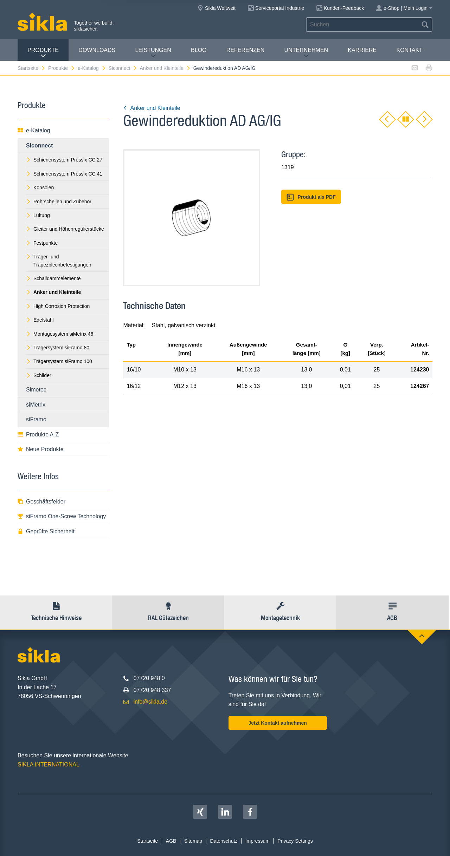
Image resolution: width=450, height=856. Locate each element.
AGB (171, 841)
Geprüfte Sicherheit (46, 531)
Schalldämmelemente (53, 278)
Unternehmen (306, 53)
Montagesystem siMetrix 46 (59, 334)
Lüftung (38, 215)
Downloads (96, 50)
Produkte (43, 53)
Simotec (36, 390)
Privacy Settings (295, 841)
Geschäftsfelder (41, 502)
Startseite (32, 68)
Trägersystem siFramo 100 (59, 361)
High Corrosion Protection (58, 306)
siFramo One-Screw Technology (62, 516)
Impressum (257, 841)
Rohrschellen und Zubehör (58, 201)
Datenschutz (224, 841)
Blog (198, 50)
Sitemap (193, 841)
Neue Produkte (41, 449)
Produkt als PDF (311, 197)
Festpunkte (42, 243)
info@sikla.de (150, 702)
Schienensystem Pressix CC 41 (64, 174)
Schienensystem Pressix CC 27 (64, 160)
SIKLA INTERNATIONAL (48, 765)
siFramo (36, 419)
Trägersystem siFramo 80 (57, 347)
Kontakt (409, 50)
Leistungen (153, 53)
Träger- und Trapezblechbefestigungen (58, 260)
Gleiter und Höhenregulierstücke (65, 229)
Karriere (362, 50)
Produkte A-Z (38, 434)
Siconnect (123, 68)
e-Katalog (92, 68)
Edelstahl (40, 320)
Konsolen (40, 187)
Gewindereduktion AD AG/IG (224, 68)
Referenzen (245, 50)
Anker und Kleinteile (165, 68)
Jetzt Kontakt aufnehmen (277, 723)
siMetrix (35, 405)
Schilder (38, 375)
